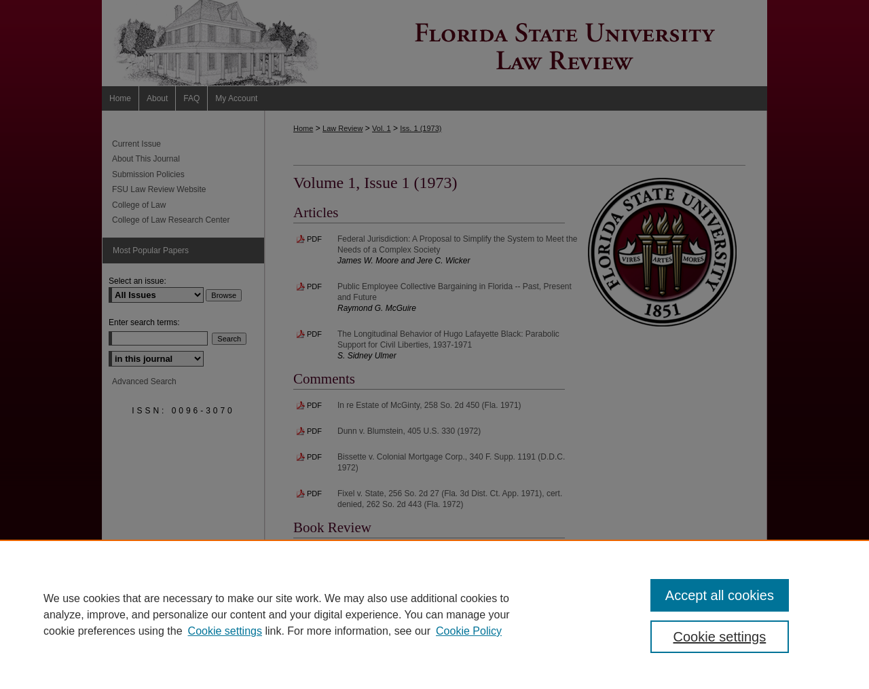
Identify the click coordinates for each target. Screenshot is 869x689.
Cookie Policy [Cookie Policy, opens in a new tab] (469, 631)
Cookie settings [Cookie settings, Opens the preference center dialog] (719, 636)
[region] (434, 614)
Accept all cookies (719, 595)
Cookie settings (225, 631)
